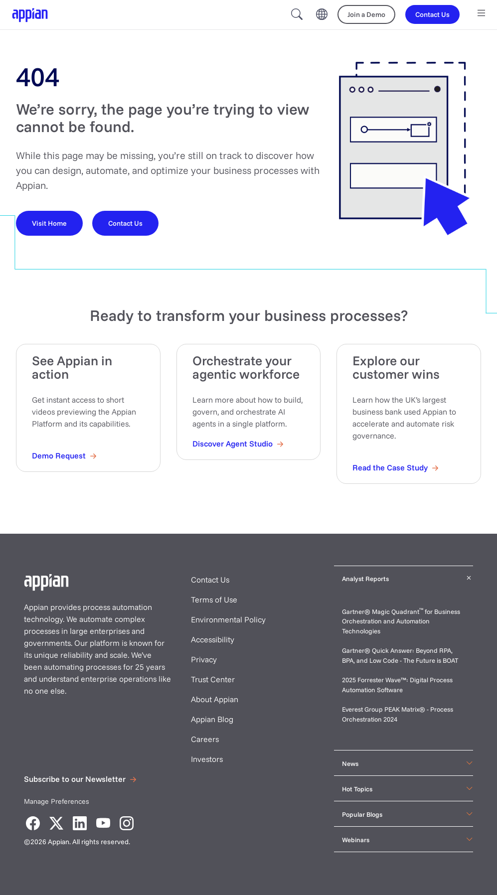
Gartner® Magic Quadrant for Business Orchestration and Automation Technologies (401, 621)
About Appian (214, 699)
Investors (207, 759)
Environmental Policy (228, 619)
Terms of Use (214, 599)
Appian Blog (212, 719)
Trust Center (213, 679)
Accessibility (212, 639)
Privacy (204, 659)
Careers (205, 739)
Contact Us (210, 580)
